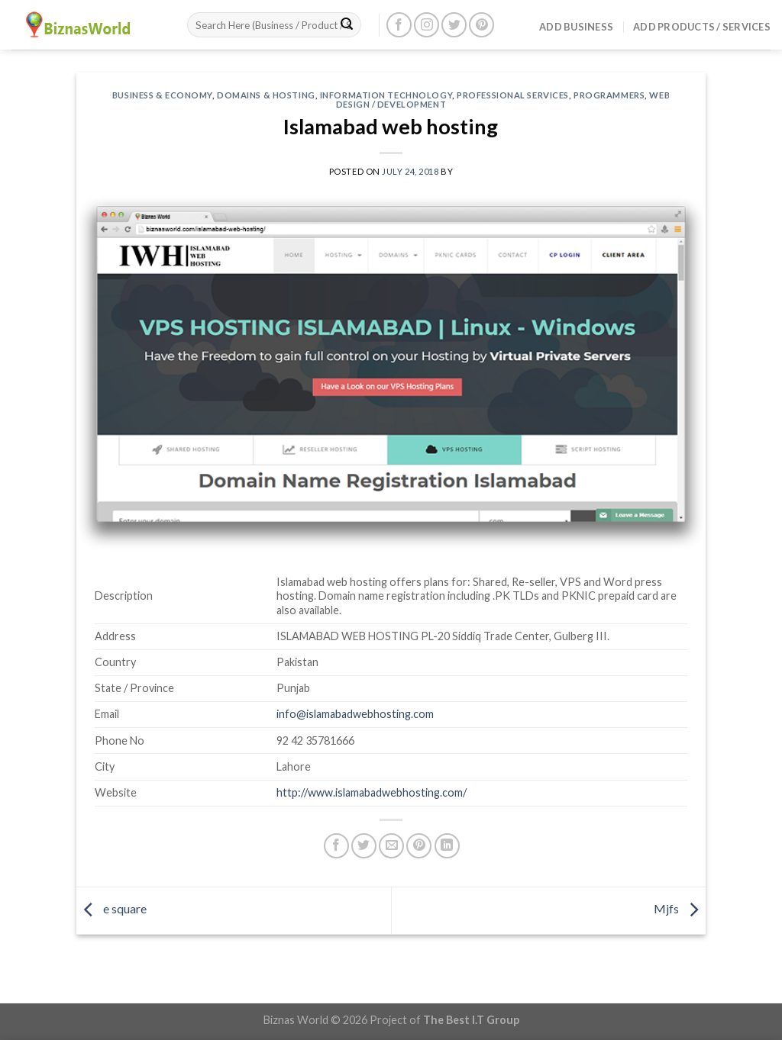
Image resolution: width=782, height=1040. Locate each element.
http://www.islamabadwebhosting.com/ (371, 792)
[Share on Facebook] (336, 845)
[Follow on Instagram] (426, 24)
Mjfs (680, 908)
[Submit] (347, 25)
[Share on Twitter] (363, 845)
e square (111, 908)
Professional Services (513, 95)
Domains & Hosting (266, 95)
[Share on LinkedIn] (447, 845)
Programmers (609, 95)
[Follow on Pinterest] (481, 24)
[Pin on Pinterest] (418, 845)
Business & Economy (162, 95)
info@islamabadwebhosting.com (355, 713)
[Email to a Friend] (391, 845)
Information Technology (386, 95)
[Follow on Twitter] (454, 24)
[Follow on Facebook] (399, 24)
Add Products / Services (702, 27)
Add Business (576, 27)
